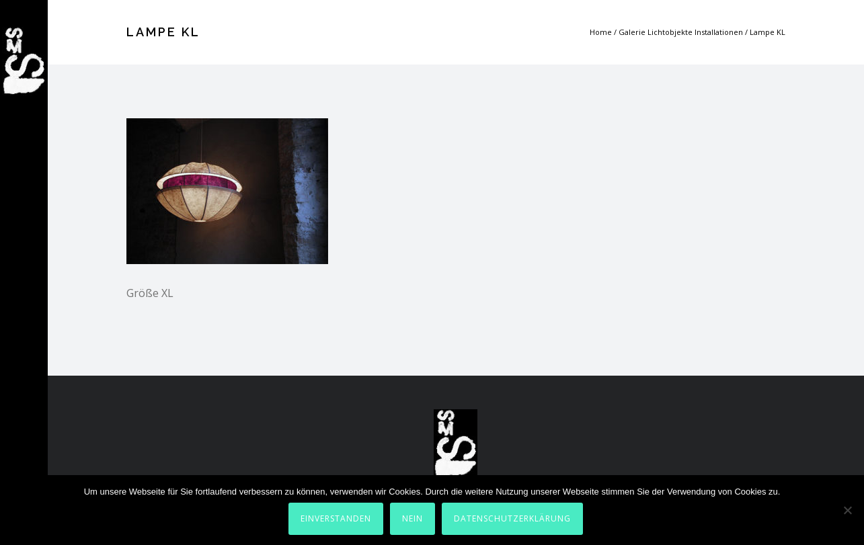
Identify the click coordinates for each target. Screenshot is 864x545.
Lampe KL (767, 32)
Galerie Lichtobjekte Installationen (681, 32)
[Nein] (847, 510)
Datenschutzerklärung (512, 518)
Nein (412, 518)
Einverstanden (336, 518)
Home (601, 32)
